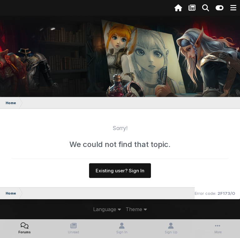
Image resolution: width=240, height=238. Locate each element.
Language (107, 209)
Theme (136, 209)
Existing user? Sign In (120, 171)
